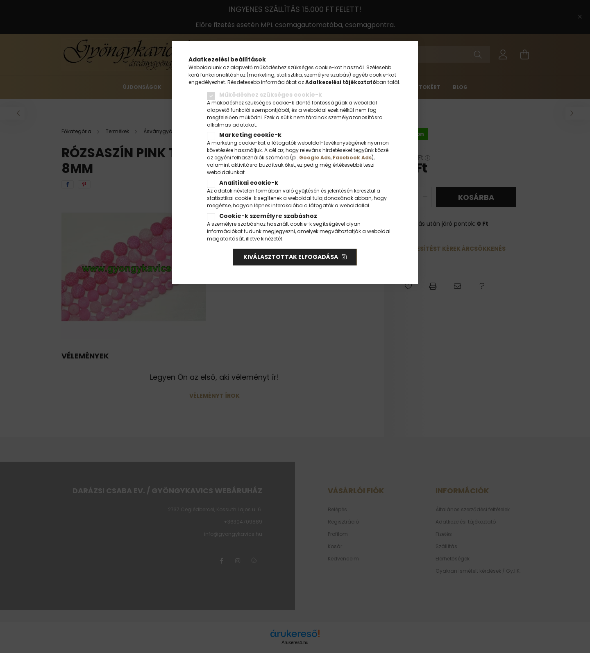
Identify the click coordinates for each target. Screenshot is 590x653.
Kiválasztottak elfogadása (290, 257)
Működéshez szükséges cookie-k (270, 95)
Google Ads (315, 157)
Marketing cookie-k (250, 135)
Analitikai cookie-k (248, 183)
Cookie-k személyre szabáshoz (268, 216)
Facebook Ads (352, 157)
